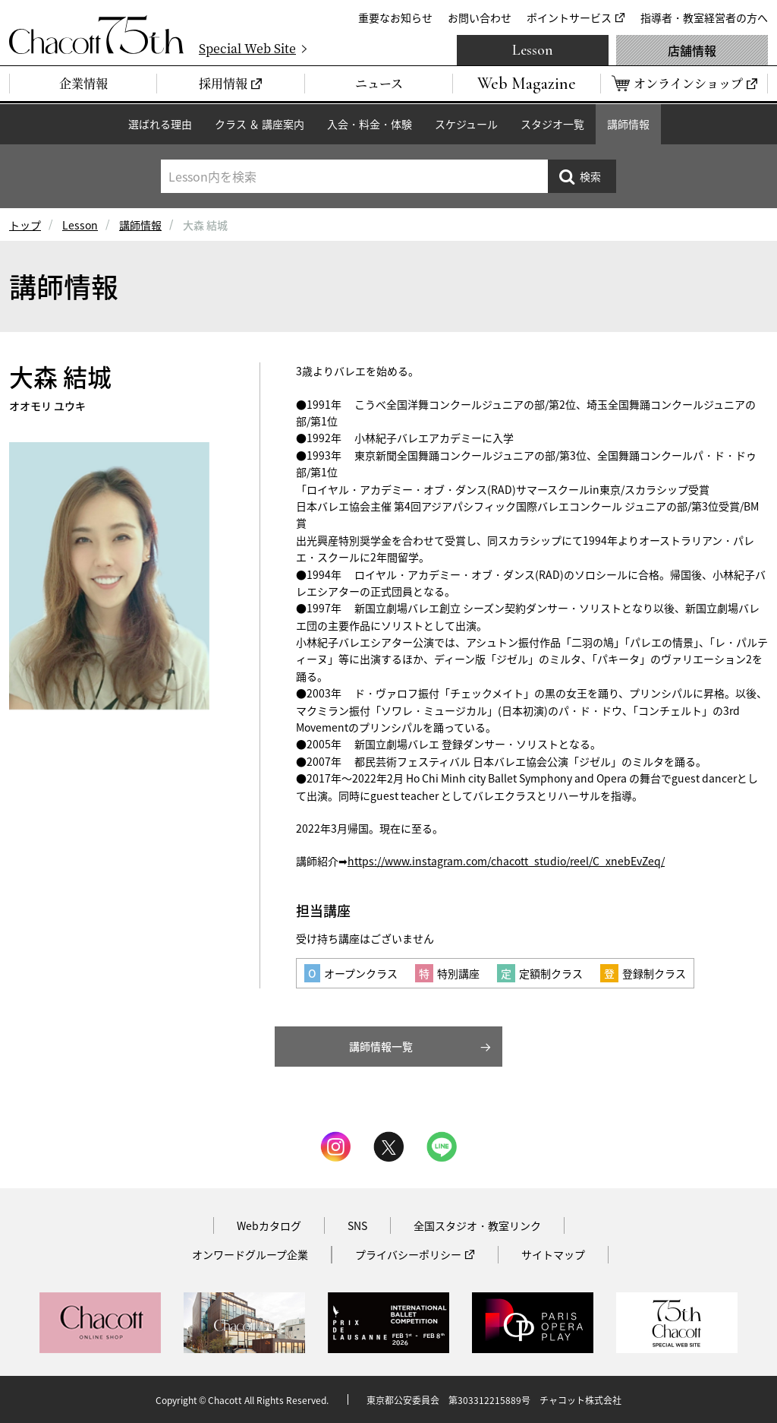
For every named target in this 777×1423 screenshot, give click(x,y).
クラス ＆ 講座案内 (259, 123)
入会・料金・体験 (369, 123)
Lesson (532, 50)
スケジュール (466, 123)
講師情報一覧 (381, 1046)
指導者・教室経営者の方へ (704, 17)
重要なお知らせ (395, 17)
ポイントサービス (569, 17)
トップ (25, 224)
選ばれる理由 (160, 123)
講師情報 (628, 123)
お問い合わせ (479, 17)
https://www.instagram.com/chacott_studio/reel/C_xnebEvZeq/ (506, 860)
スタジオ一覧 (552, 123)
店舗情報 (692, 50)
